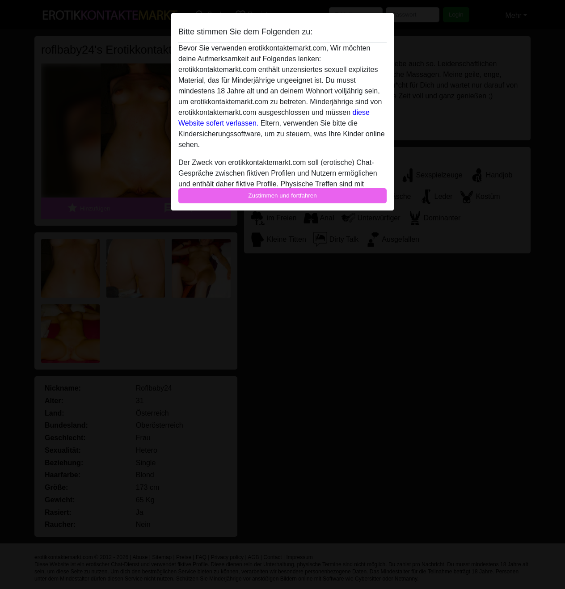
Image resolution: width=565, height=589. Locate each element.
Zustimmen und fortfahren (282, 195)
